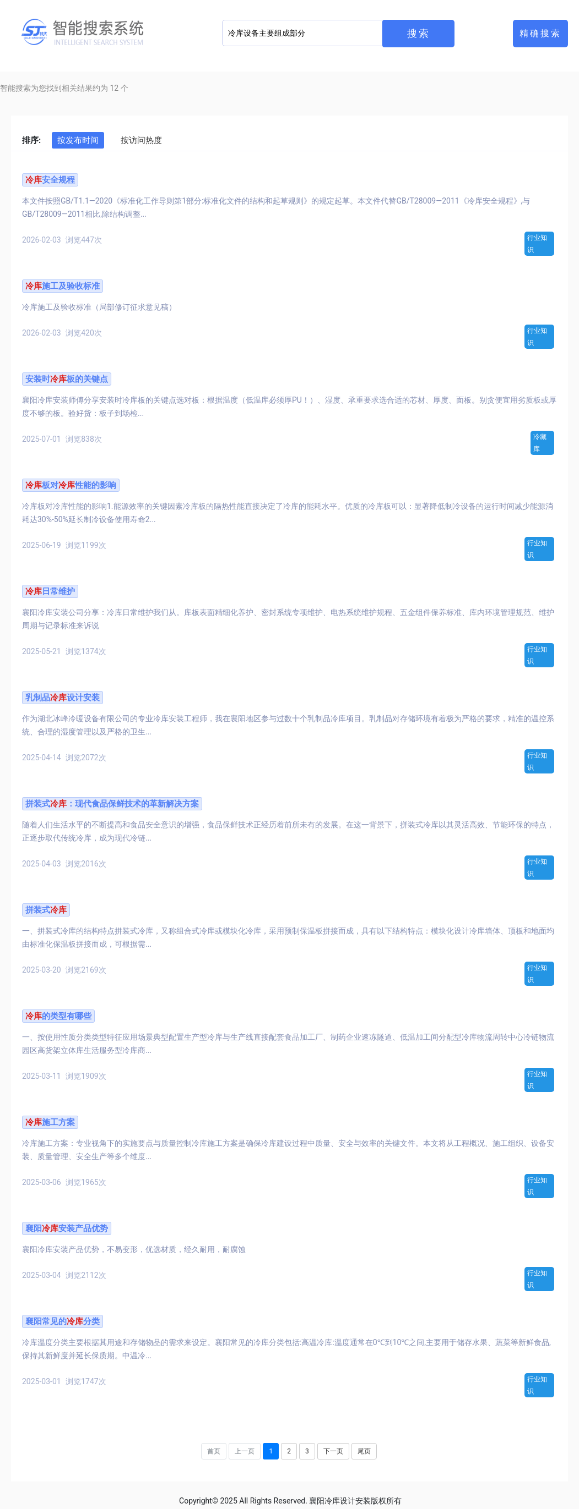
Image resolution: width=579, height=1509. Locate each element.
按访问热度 (141, 140)
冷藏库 (539, 443)
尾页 (364, 1451)
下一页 (333, 1451)
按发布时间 (78, 140)
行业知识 (537, 244)
